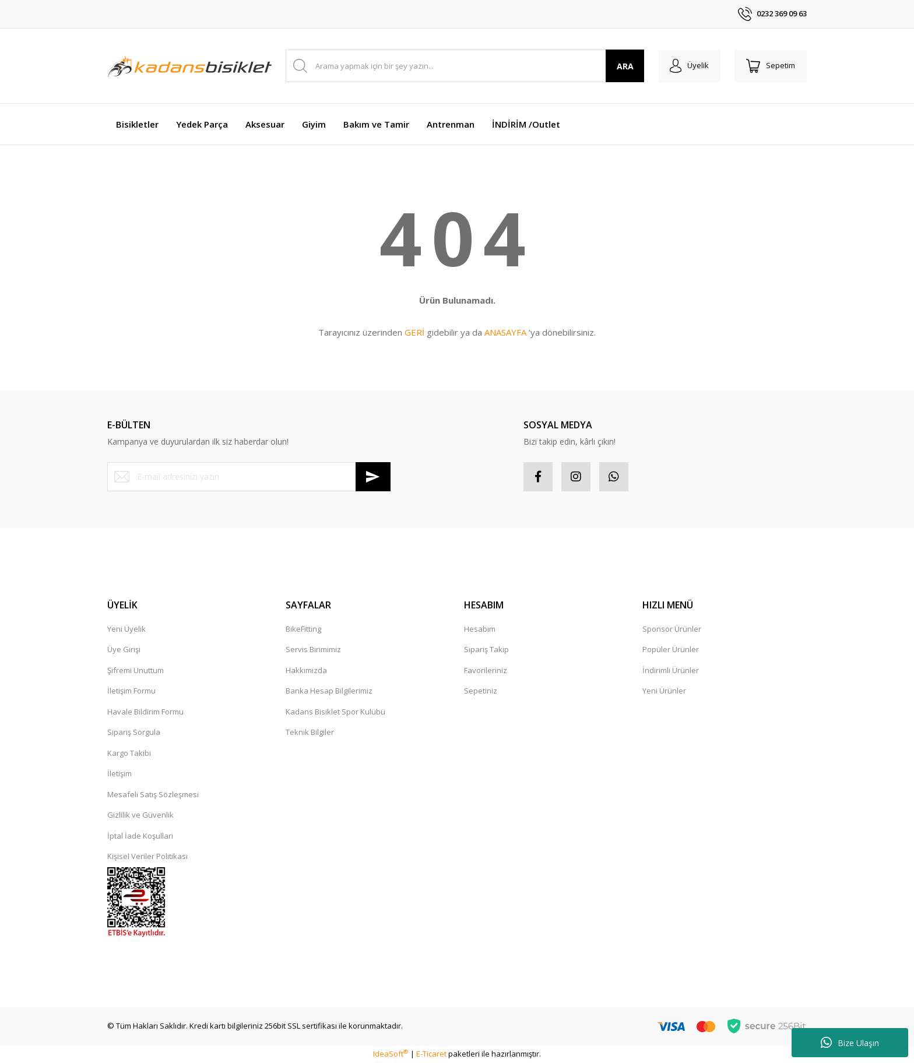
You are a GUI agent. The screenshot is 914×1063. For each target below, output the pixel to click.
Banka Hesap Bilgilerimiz (329, 690)
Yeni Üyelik (126, 629)
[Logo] (189, 66)
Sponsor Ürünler (671, 629)
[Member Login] (689, 66)
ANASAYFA (505, 332)
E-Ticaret (431, 1053)
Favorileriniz (485, 670)
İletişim (119, 773)
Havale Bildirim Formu (145, 711)
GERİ (414, 332)
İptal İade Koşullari (140, 835)
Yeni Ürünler (664, 690)
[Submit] (373, 476)
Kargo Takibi (129, 753)
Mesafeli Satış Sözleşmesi (153, 794)
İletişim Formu (131, 690)
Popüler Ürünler (670, 649)
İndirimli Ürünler (670, 670)
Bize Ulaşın (850, 1042)
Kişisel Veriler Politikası (147, 856)
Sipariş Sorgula (133, 732)
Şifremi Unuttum (135, 670)
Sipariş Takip (486, 649)
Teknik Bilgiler (310, 732)
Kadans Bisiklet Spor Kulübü (335, 711)
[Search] (465, 66)
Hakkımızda (306, 670)
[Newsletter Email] (249, 476)
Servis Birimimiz (313, 649)
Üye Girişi (123, 649)
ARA (625, 66)
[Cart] (770, 66)
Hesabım (479, 629)
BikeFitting (303, 629)
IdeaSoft (390, 1053)
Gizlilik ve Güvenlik (140, 814)
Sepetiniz (480, 690)
